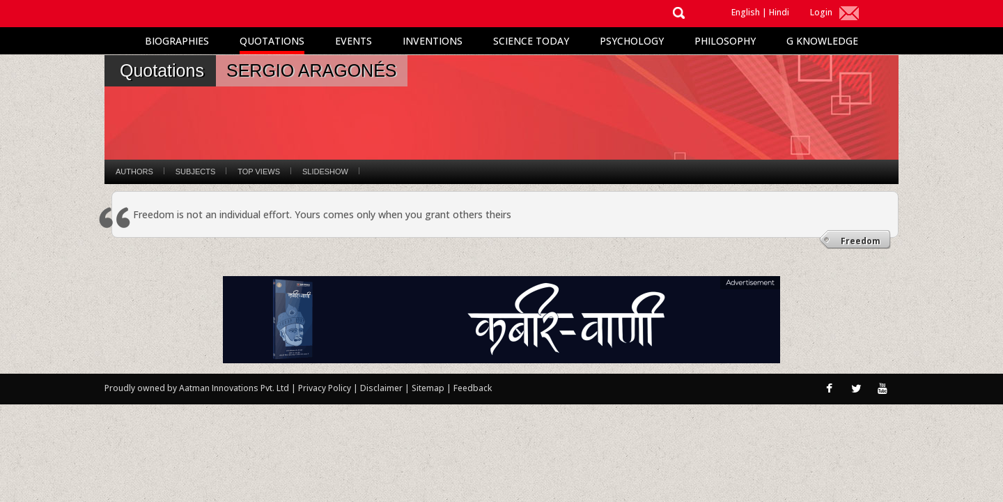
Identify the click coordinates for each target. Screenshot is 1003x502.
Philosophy (725, 40)
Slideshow (325, 171)
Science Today (531, 40)
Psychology (632, 40)
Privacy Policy (325, 388)
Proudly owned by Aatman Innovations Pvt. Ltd (196, 388)
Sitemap (429, 388)
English (745, 12)
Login (821, 12)
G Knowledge (822, 40)
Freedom (860, 241)
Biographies (177, 40)
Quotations (272, 40)
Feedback (472, 388)
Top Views (259, 171)
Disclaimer (381, 388)
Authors (134, 171)
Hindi (779, 12)
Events (353, 40)
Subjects (195, 171)
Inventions (432, 40)
